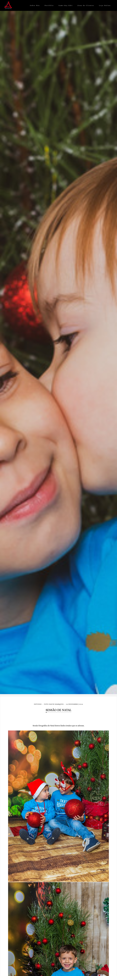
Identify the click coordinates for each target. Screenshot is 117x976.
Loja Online (105, 5)
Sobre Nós (35, 5)
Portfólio (49, 5)
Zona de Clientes (86, 5)
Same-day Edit (66, 5)
